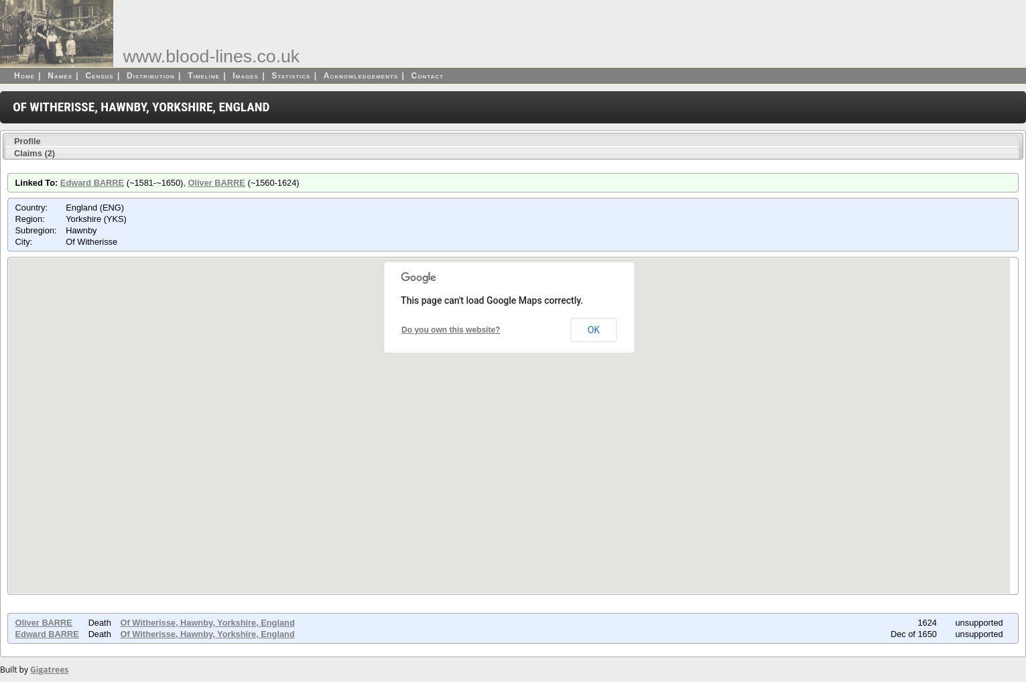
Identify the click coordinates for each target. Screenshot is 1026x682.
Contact (427, 75)
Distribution (151, 75)
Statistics (290, 75)
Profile (27, 141)
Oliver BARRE (216, 183)
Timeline (204, 75)
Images (246, 75)
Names (60, 75)
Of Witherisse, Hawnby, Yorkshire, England (208, 623)
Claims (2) (34, 153)
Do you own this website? (450, 330)
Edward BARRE (92, 183)
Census (99, 75)
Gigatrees (49, 669)
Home (24, 75)
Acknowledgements (361, 75)
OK (594, 330)
